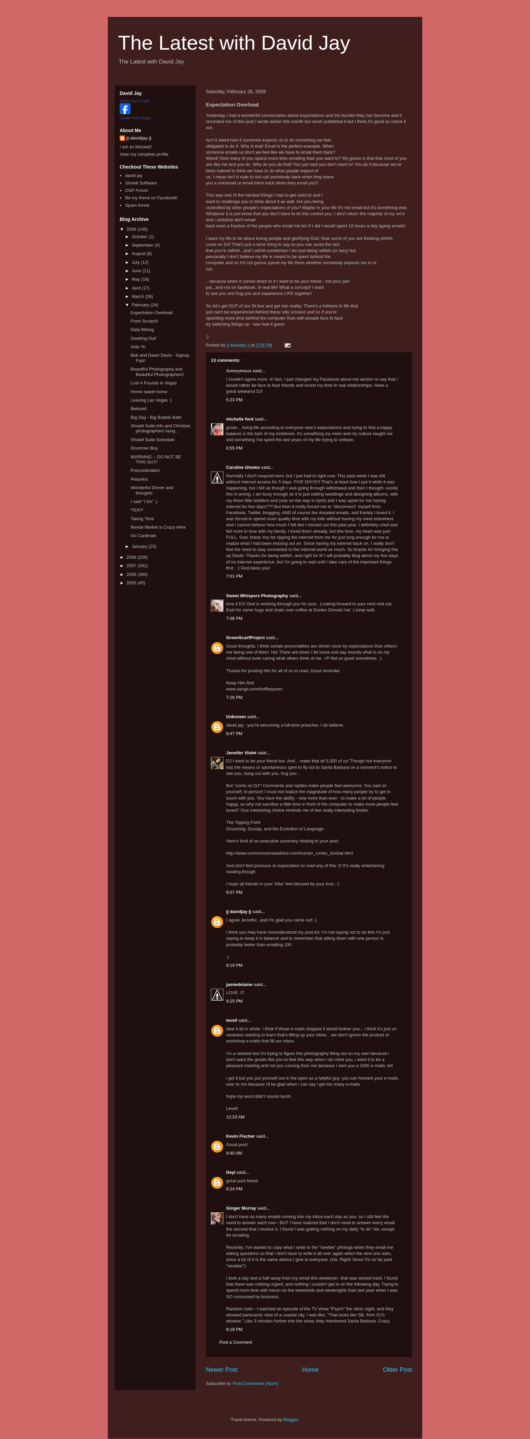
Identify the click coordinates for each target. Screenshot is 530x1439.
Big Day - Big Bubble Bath (155, 417)
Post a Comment (235, 1342)
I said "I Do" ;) (143, 501)
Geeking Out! (143, 338)
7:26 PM (234, 697)
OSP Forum (136, 190)
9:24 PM (234, 1188)
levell (231, 1020)
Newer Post (222, 1369)
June (137, 270)
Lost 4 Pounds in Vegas (153, 382)
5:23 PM (234, 399)
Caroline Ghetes (243, 467)
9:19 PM (234, 965)
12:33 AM (235, 1116)
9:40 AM (234, 1153)
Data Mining (142, 329)
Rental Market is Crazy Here (158, 527)
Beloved (138, 408)
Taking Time (142, 518)
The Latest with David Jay (234, 42)
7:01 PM (234, 576)
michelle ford (240, 419)
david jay (133, 175)
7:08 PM (234, 618)
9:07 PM (234, 892)
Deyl (230, 1172)
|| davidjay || (238, 911)
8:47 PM (234, 733)
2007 (132, 565)
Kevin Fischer (240, 1136)
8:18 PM (234, 1329)
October (140, 236)
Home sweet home (148, 391)
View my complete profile (144, 154)
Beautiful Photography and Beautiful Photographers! (157, 372)
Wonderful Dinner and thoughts (151, 490)
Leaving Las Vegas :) (150, 400)
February (141, 304)
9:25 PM (234, 1001)
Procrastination (145, 470)
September (143, 245)
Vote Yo (137, 346)
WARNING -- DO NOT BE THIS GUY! (155, 459)
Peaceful (139, 479)
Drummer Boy (144, 448)
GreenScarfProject (245, 637)
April (137, 288)
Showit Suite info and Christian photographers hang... (160, 428)
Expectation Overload (151, 312)
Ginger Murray (241, 1208)
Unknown (236, 716)
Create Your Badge (135, 118)
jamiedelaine (239, 984)
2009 (132, 229)
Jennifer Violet (241, 752)
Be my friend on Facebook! (151, 197)
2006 (132, 574)
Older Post (397, 1369)
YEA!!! (136, 509)
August (139, 253)
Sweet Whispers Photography (257, 595)
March (138, 296)
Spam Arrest (137, 205)
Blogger (290, 1419)
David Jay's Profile (135, 101)
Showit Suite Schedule (152, 439)
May (136, 279)
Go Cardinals (143, 535)
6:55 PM (234, 448)
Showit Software (141, 182)
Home (310, 1369)
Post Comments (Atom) (256, 1383)
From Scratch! (144, 321)
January (140, 546)
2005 (132, 582)
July (136, 262)
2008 (132, 557)
